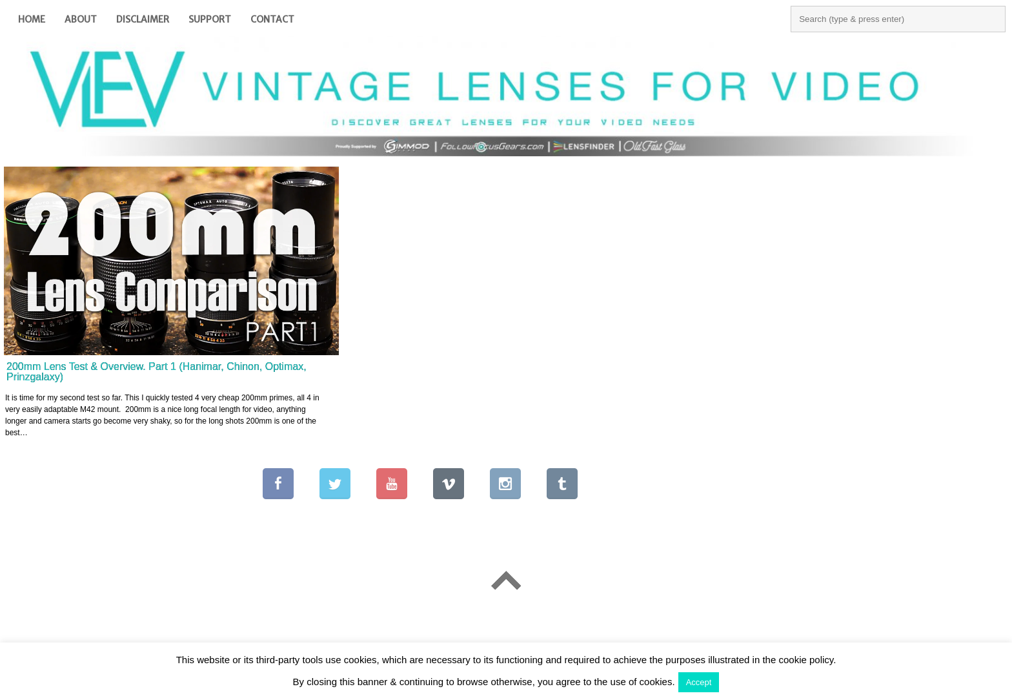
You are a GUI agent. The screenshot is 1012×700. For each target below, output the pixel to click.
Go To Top (506, 580)
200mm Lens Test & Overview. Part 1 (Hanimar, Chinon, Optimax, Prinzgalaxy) (156, 371)
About (81, 19)
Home (31, 19)
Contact (272, 19)
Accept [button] (699, 682)
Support (209, 19)
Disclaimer (142, 19)
